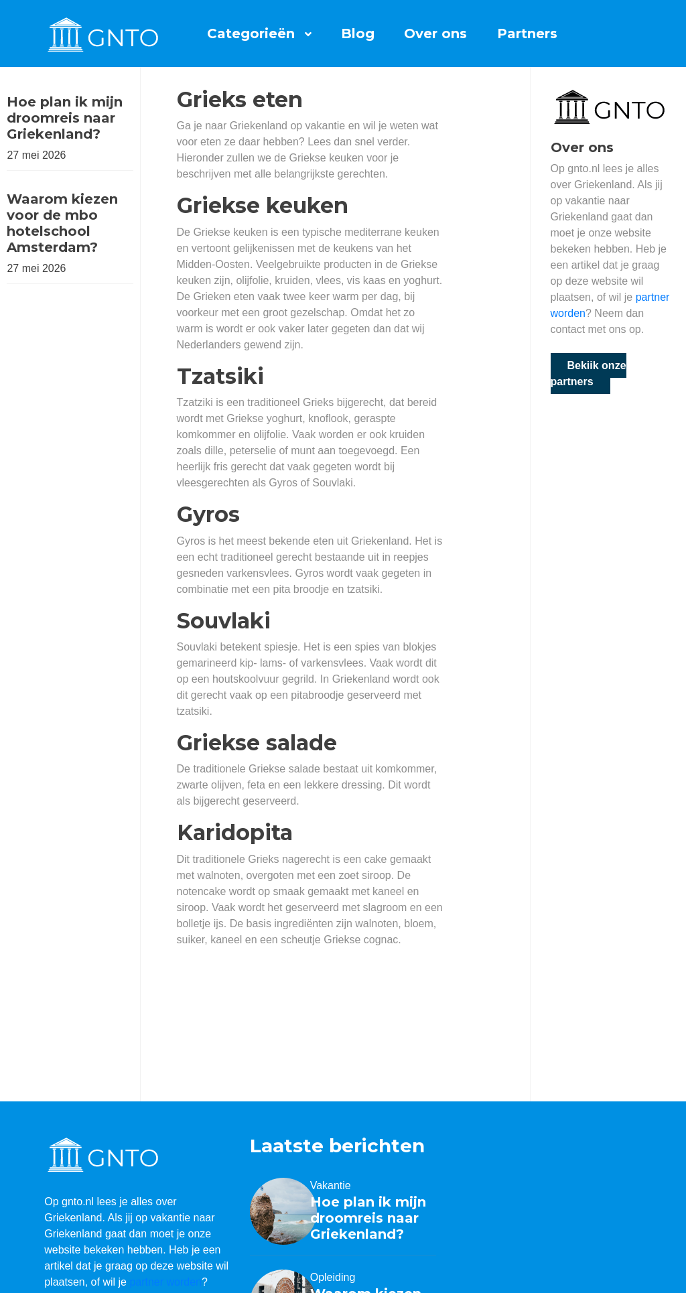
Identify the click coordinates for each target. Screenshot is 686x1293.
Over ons (435, 33)
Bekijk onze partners (588, 373)
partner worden (165, 1282)
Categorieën (251, 33)
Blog (357, 33)
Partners (527, 33)
